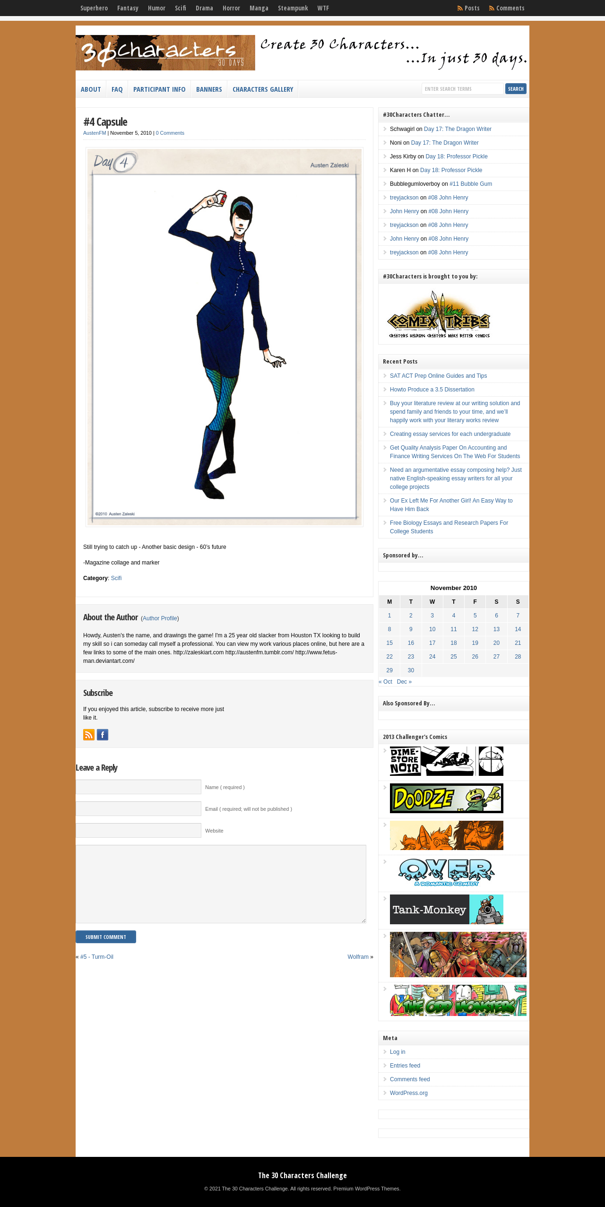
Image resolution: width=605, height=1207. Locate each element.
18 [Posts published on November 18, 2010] (453, 643)
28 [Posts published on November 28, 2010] (518, 656)
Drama (204, 8)
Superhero (94, 8)
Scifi (180, 8)
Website (214, 831)
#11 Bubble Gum (470, 184)
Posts (472, 8)
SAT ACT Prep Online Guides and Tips (438, 376)
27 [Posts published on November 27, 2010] (496, 656)
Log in (398, 1052)
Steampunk (293, 8)
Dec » (404, 681)
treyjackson (404, 197)
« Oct (385, 681)
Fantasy (127, 8)
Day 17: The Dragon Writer (458, 129)
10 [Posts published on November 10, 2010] (432, 629)
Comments (510, 8)
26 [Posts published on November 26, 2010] (475, 656)
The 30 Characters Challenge (302, 1175)
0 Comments (170, 133)
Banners (209, 89)
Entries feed (405, 1065)
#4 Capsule (105, 121)
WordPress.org (409, 1093)
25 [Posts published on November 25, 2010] (453, 656)
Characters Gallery (263, 89)
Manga (259, 8)
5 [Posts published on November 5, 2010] (475, 615)
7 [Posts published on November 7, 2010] (517, 615)
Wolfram (358, 971)
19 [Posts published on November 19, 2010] (475, 643)
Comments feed (410, 1079)
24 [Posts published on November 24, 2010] (432, 656)
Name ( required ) (225, 787)
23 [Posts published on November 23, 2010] (411, 656)
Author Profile (160, 618)
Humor (156, 8)
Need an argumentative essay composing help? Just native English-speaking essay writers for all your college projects (456, 478)
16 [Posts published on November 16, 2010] (411, 643)
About (91, 89)
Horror (231, 8)
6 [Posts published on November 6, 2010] (496, 615)
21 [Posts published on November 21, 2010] (518, 643)
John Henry (404, 211)
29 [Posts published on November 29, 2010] (390, 670)
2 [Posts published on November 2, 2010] (411, 615)
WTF (323, 8)
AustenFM (94, 133)
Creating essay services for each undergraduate (450, 434)
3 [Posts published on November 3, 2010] (432, 615)
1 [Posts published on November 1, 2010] (389, 615)
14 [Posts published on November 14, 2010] (518, 629)
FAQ (117, 89)
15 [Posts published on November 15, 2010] (390, 643)
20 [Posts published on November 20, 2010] (496, 643)
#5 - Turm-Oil (96, 971)
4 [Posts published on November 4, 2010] (454, 615)
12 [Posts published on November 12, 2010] (475, 629)
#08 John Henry (448, 197)
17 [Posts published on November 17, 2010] (432, 643)
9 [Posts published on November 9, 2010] (411, 629)
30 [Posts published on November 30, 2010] (411, 670)
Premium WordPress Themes (366, 1188)
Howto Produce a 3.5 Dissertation (432, 389)
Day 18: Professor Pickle (456, 156)
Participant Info (159, 89)
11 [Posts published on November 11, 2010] (453, 629)
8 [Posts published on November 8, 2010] (389, 629)
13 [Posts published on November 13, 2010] (496, 629)
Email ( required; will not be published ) (248, 809)
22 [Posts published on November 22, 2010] (390, 656)
